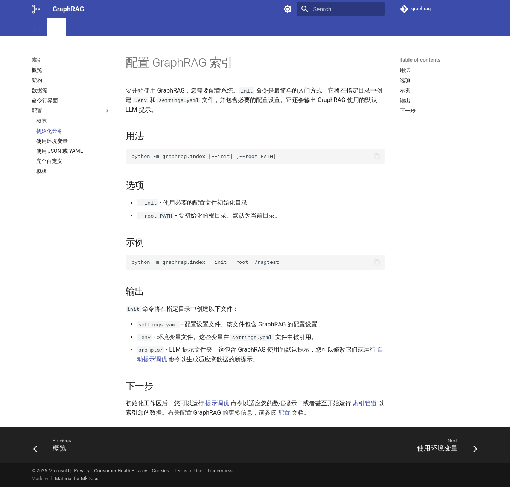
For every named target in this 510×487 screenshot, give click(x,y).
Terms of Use (188, 470)
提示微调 (81, 27)
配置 (284, 412)
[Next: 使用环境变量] (444, 447)
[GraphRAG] (36, 9)
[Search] (341, 9)
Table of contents (420, 60)
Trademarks (220, 470)
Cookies (160, 470)
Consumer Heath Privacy (120, 470)
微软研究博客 (136, 27)
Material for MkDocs (77, 478)
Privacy (81, 470)
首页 (37, 27)
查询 (106, 27)
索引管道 (365, 403)
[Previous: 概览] (54, 447)
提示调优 (217, 403)
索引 (56, 27)
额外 (166, 27)
